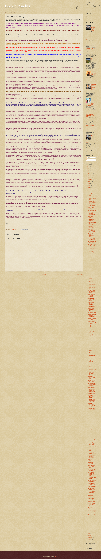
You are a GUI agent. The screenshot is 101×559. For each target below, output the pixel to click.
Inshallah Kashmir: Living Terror (91, 381)
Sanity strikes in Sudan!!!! (91, 208)
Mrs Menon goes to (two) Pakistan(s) (92, 419)
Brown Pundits (17, 6)
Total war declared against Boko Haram (91, 504)
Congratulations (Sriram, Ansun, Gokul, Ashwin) (91, 230)
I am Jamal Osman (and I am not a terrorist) (91, 277)
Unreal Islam (92, 59)
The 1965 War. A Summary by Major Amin (90, 115)
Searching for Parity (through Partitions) (92, 223)
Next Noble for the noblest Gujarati (91, 284)
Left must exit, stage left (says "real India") (92, 245)
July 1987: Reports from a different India (91, 190)
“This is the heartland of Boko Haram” (92, 264)
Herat (89, 352)
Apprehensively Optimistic (91, 260)
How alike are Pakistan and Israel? (91, 326)
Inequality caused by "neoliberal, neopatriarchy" (92, 315)
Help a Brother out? (92, 486)
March (89, 535)
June (89, 185)
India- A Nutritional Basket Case (91, 422)
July (89, 183)
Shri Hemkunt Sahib (92, 312)
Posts (88, 157)
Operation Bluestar (91, 205)
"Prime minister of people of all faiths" (91, 492)
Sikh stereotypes (91, 387)
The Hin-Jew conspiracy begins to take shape (91, 235)
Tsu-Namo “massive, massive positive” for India (92, 511)
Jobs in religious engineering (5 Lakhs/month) (91, 443)
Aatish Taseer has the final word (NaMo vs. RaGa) (92, 435)
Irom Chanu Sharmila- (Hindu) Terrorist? (92, 257)
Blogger (56, 556)
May (89, 187)
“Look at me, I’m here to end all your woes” (91, 426)
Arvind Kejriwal (91, 432)
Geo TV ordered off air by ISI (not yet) (92, 453)
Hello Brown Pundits (92, 393)
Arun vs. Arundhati (91, 501)
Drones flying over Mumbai (91, 416)
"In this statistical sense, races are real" (92, 287)
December (90, 173)
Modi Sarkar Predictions (90, 463)
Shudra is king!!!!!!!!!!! (90, 460)
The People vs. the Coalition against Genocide (92, 515)
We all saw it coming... (90, 217)
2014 (88, 172)
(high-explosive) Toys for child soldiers (91, 299)
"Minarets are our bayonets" (91, 523)
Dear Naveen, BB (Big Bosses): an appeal (91, 396)
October (89, 177)
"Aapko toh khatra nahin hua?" (91, 220)
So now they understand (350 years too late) (91, 213)
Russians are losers (92, 446)
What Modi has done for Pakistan (92, 499)
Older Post (80, 274)
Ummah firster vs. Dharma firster (91, 470)
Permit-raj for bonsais (90, 429)
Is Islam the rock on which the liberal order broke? (93, 28)
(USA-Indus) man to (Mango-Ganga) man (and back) (92, 390)
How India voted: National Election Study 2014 (92, 202)
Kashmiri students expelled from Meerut (91, 349)
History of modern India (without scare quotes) (91, 456)
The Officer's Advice (92, 413)
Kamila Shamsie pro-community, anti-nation (91, 439)
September (90, 179)
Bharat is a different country (92, 366)
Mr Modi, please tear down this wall (92, 481)
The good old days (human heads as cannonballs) (92, 384)
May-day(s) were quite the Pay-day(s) (91, 194)
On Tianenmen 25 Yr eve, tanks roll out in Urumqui (92, 322)
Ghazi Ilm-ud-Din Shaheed (91, 332)
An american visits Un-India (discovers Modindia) (91, 344)
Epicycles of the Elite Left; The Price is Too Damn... (91, 474)
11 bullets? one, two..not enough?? (91, 303)
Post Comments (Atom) (15, 276)
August (89, 181)
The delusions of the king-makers (92, 508)
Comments (89, 159)
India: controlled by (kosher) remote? (92, 369)
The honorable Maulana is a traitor (91, 449)
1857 (87, 39)
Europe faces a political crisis (91, 267)
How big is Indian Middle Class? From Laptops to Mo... (91, 373)
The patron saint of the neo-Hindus (91, 489)
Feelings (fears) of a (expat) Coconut (92, 319)
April (89, 533)
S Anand (89, 329)
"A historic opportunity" (91, 281)
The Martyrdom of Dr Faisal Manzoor (93, 73)
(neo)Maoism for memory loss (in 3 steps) (92, 309)
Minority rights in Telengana (91, 496)
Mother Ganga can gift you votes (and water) (91, 360)
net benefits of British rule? (91, 227)
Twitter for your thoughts (91, 526)
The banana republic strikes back (92, 242)
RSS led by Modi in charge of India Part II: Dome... (92, 400)
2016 (88, 168)
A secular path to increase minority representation (92, 520)
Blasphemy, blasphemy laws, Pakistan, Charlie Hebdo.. (93, 87)
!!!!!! (88, 357)
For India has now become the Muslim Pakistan (91, 530)
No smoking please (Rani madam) (92, 484)
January (89, 539)
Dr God (89, 363)
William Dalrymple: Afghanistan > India (91, 466)
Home (44, 274)
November (90, 175)
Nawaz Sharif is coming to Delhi (91, 355)
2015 (88, 170)
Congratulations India (90, 125)
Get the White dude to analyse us (92, 478)
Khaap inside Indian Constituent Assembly (92, 295)
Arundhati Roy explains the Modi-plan (91, 335)
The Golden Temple (92, 210)
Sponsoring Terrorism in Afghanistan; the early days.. (91, 405)
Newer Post (8, 274)
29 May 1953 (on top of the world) (91, 239)
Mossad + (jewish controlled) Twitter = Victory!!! (92, 340)
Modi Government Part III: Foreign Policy (91, 377)
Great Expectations (92, 306)
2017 (88, 166)
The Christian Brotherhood (91, 273)
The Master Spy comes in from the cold (92, 198)
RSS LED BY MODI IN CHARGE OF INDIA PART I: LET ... (92, 410)
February (90, 537)
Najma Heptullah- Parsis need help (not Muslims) (92, 252)
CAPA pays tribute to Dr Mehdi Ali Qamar (91, 291)
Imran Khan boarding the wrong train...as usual (91, 49)
